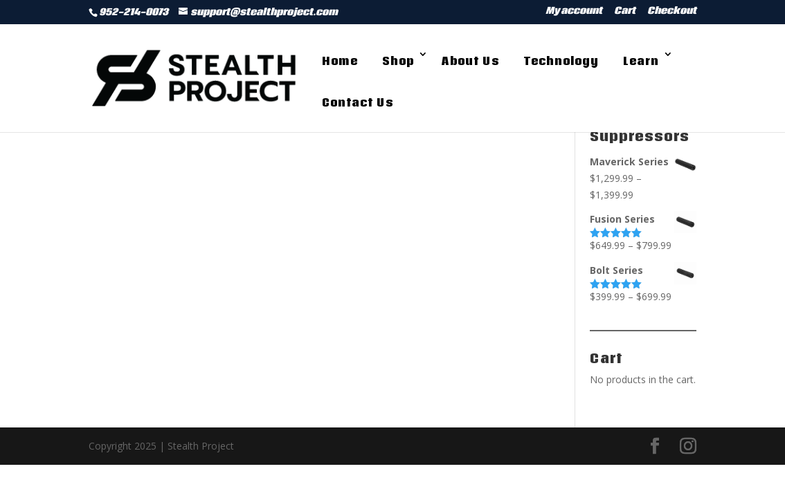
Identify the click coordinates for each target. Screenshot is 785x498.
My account (573, 12)
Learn (641, 61)
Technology (561, 61)
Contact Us (357, 102)
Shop (398, 61)
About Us (470, 61)
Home (340, 61)
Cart (624, 12)
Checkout (671, 12)
